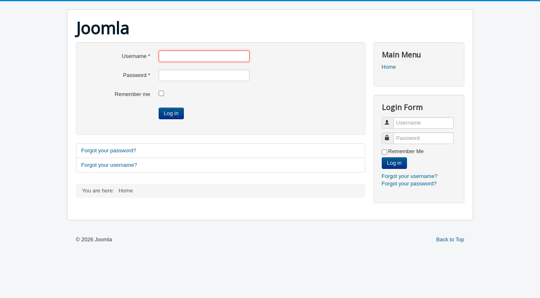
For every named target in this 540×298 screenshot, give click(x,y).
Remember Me (406, 151)
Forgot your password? (108, 150)
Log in (171, 113)
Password (136, 75)
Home (389, 67)
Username (136, 56)
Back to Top (450, 239)
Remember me (132, 94)
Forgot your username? (109, 165)
